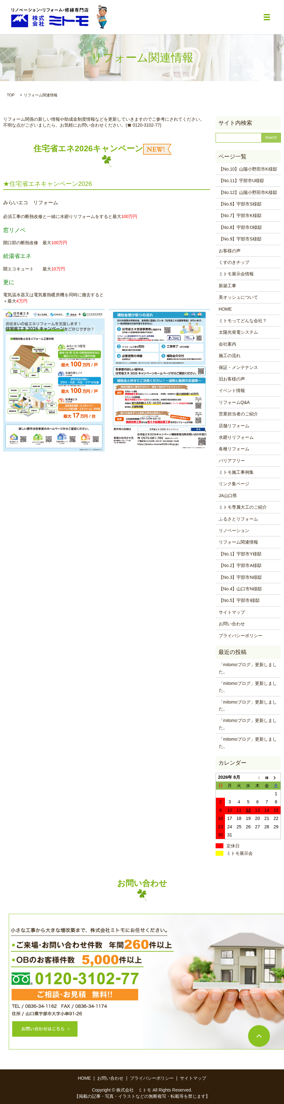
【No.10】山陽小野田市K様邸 (248, 169)
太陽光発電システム (238, 332)
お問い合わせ (232, 623)
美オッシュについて (238, 297)
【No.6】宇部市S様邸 (240, 203)
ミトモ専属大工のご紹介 (243, 507)
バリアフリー (232, 460)
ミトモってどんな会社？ (243, 320)
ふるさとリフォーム (238, 518)
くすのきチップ (234, 262)
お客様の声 (230, 250)
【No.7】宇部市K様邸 (240, 215)
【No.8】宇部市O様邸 (240, 227)
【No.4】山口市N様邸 (240, 588)
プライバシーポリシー (240, 635)
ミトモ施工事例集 (236, 472)
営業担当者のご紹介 (238, 413)
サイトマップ (232, 612)
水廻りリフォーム (236, 437)
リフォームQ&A (234, 402)
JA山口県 (228, 495)
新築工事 (227, 285)
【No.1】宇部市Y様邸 (240, 553)
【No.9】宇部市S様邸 (240, 238)
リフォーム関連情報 (238, 542)
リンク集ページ (234, 483)
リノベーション (234, 530)
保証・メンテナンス (238, 367)
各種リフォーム (234, 448)
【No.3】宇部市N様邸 (240, 577)
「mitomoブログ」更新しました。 (248, 668)
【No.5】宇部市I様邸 (239, 600)
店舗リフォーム (234, 425)
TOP (10, 95)
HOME (225, 309)
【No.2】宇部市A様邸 (240, 565)
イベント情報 (232, 390)
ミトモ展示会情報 (236, 273)
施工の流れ (230, 355)
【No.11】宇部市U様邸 (241, 180)
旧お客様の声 (232, 378)
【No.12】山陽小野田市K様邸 (248, 192)
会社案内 (227, 343)
